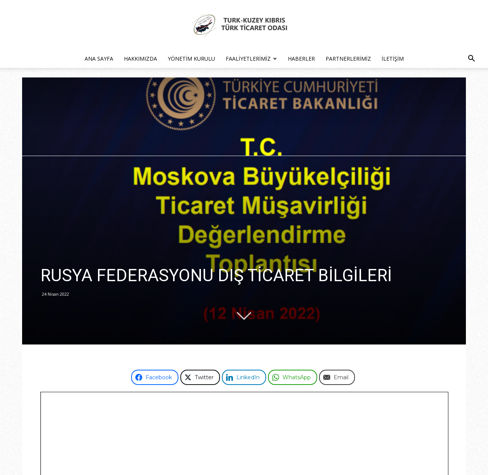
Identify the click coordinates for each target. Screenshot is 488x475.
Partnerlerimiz (348, 58)
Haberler (301, 58)
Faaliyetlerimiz (251, 58)
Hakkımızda (140, 58)
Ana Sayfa (99, 58)
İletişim (393, 58)
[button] (471, 59)
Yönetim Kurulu (191, 58)
